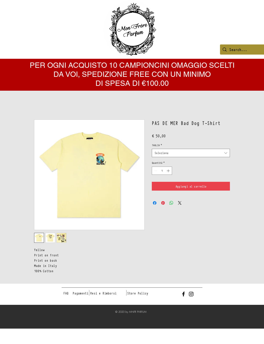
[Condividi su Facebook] (154, 203)
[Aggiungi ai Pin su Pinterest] (163, 203)
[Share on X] (179, 203)
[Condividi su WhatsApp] (171, 203)
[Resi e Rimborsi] (103, 293)
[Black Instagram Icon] (191, 294)
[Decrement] (155, 171)
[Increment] (168, 171)
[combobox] (191, 153)
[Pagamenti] (80, 293)
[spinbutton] (162, 171)
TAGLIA (157, 145)
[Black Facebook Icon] (183, 294)
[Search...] (245, 49)
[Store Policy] (137, 293)
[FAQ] (66, 293)
